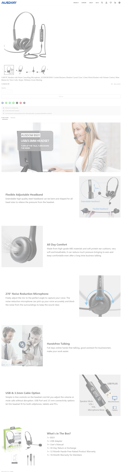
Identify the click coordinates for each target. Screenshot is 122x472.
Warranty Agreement (80, 458)
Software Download (80, 456)
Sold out (86, 46)
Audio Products (11, 453)
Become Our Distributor (36, 458)
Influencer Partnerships (36, 461)
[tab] (11, 70)
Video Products (11, 456)
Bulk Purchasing (34, 456)
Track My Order (56, 453)
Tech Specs (10, 430)
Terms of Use (55, 466)
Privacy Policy (56, 463)
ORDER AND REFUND (59, 450)
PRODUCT (64, 2)
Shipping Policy (56, 456)
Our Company (33, 453)
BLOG (87, 2)
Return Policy (55, 458)
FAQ (76, 461)
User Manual (11, 428)
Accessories (10, 463)
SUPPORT (73, 2)
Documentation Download (81, 453)
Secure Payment (56, 461)
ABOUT (81, 2)
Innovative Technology (13, 465)
